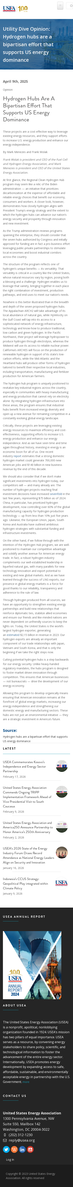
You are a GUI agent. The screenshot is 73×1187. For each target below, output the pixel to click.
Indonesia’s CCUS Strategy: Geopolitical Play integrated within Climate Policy (25, 883)
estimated (13, 635)
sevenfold (56, 494)
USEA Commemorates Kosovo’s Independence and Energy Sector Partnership (24, 767)
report (17, 456)
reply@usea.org (19, 1140)
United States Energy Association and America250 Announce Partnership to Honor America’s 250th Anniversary (28, 827)
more (26, 1082)
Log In (10, 1159)
